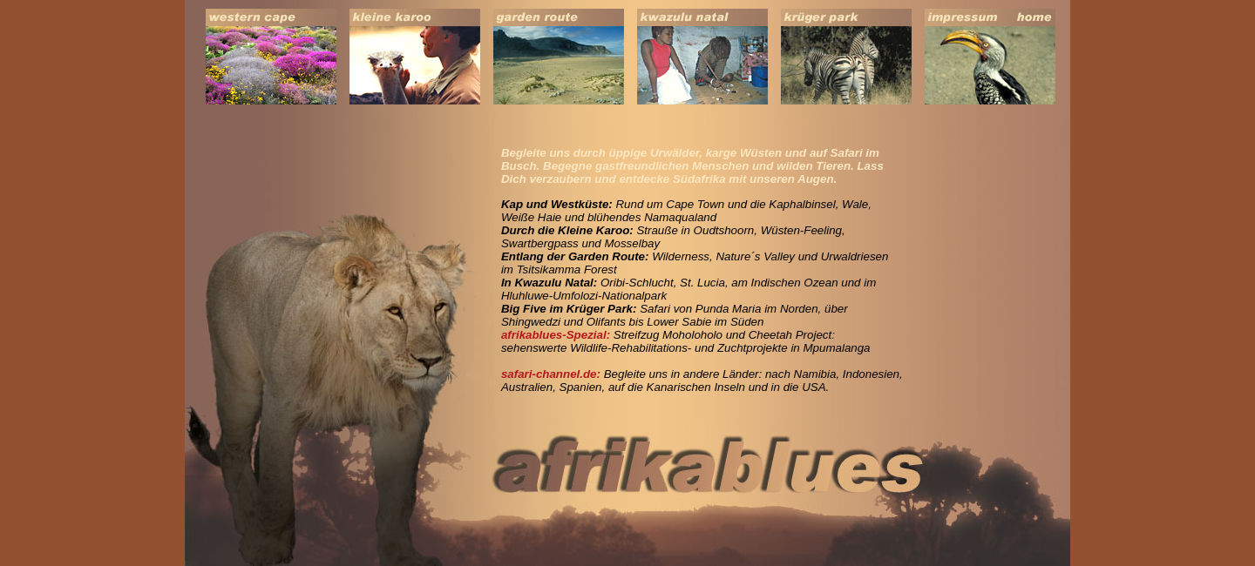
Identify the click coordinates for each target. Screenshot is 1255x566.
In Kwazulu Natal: (549, 282)
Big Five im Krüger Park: (569, 308)
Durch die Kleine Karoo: (567, 230)
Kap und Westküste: (557, 204)
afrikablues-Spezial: (555, 334)
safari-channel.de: (550, 374)
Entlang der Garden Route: (575, 256)
